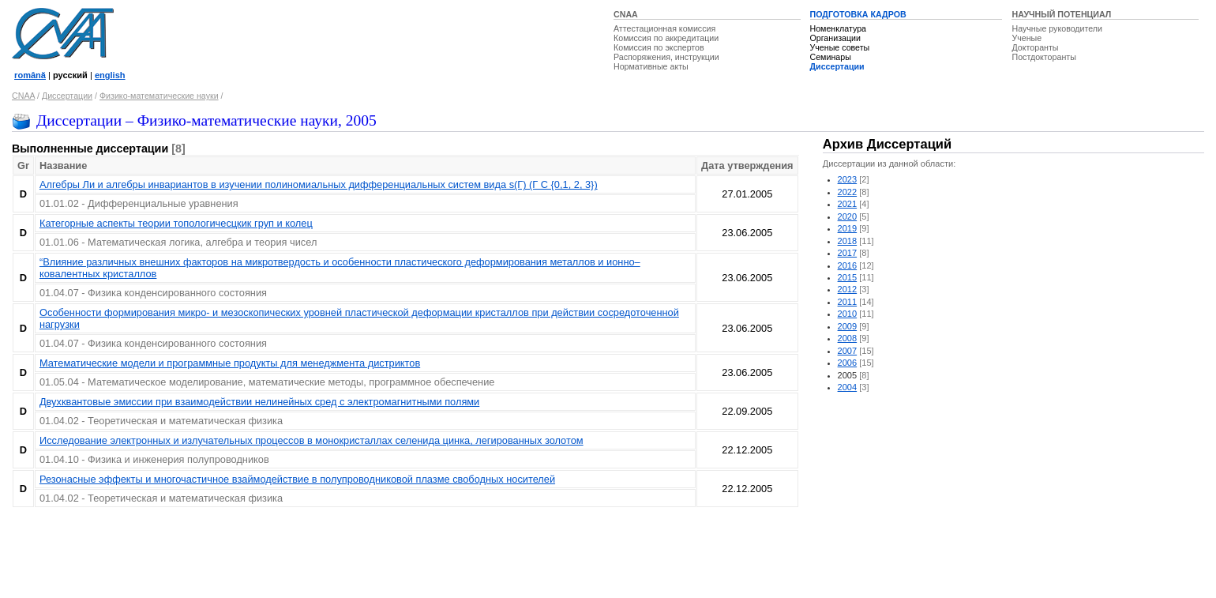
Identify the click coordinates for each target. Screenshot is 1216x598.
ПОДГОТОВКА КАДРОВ (858, 14)
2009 (848, 326)
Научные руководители (1056, 28)
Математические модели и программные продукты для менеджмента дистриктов (229, 363)
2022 (848, 192)
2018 (848, 241)
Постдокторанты (1043, 57)
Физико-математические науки (159, 95)
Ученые (1026, 38)
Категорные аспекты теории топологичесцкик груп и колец (176, 223)
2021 (848, 204)
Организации (835, 38)
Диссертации (837, 66)
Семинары (830, 57)
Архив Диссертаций (887, 144)
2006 (848, 362)
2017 (848, 253)
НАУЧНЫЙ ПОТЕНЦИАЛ (1061, 14)
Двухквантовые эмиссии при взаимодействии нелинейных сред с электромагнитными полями (259, 402)
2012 (848, 289)
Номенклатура (838, 28)
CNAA (626, 14)
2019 (848, 228)
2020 (848, 216)
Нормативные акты (651, 66)
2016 (848, 265)
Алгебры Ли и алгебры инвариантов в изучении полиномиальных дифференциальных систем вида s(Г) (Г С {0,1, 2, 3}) (318, 184)
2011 (848, 302)
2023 (848, 179)
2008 (848, 338)
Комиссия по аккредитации (666, 38)
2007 (848, 350)
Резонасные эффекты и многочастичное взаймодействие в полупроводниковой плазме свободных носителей (297, 479)
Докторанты (1034, 47)
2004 (848, 387)
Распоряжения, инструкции (666, 57)
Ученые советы (840, 47)
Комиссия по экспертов (659, 47)
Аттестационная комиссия (664, 28)
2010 (848, 313)
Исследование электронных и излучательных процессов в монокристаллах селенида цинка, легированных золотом (311, 440)
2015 (848, 277)
